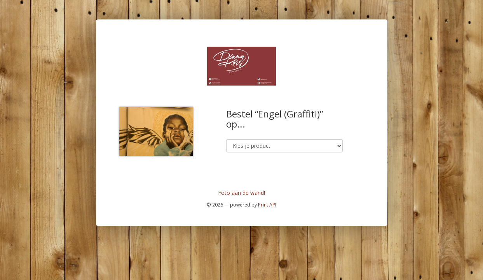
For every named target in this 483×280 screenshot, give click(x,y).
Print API (267, 204)
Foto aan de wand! (241, 192)
